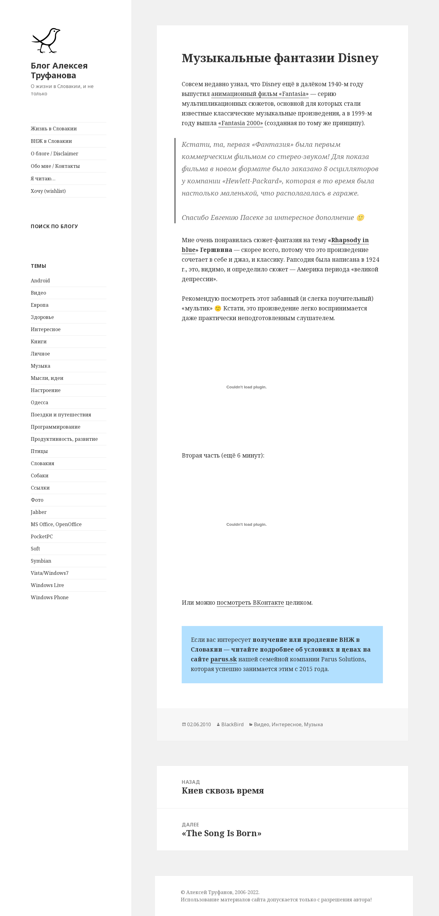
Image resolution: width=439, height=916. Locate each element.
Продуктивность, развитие (64, 439)
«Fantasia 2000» (240, 123)
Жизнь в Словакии (54, 128)
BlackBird (232, 724)
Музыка (40, 366)
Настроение (46, 390)
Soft (35, 548)
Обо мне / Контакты (55, 166)
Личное (40, 353)
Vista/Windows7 (50, 573)
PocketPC (42, 536)
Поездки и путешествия (61, 414)
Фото (37, 500)
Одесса (39, 402)
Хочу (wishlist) (48, 191)
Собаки (39, 475)
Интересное (46, 329)
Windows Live (47, 585)
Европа (39, 305)
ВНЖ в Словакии (51, 141)
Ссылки (40, 487)
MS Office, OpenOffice (56, 524)
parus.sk (223, 659)
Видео (38, 292)
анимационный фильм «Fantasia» (260, 94)
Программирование (55, 426)
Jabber (39, 512)
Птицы (39, 451)
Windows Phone (50, 597)
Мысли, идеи (47, 378)
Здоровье (42, 317)
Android (40, 280)
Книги (39, 341)
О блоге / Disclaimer (54, 153)
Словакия (42, 463)
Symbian (41, 560)
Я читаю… (43, 178)
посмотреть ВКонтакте (250, 603)
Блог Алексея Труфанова (59, 70)
